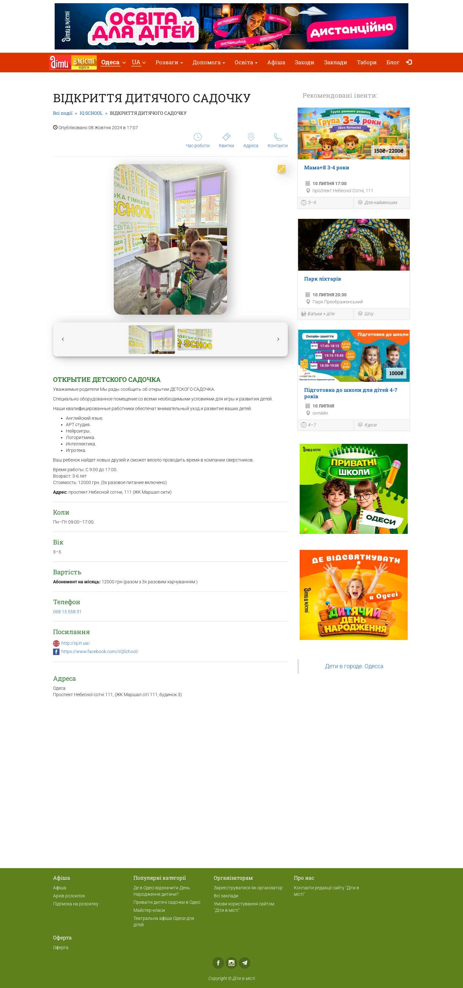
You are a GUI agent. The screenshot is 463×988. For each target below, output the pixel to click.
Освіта (246, 62)
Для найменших (377, 203)
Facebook (218, 963)
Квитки (226, 140)
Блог (393, 62)
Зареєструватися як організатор (248, 887)
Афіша (276, 62)
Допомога (209, 62)
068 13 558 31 (67, 611)
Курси (367, 425)
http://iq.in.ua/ (75, 643)
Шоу (365, 314)
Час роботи (198, 140)
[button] (113, 62)
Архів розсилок (69, 895)
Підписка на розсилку (75, 903)
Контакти (278, 140)
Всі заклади (226, 895)
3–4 (308, 203)
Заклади (335, 62)
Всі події (62, 113)
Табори (367, 62)
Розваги (169, 62)
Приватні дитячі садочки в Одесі (166, 902)
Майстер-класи (149, 910)
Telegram (244, 963)
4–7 (308, 425)
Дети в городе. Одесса (354, 666)
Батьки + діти (318, 314)
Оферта (60, 947)
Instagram (231, 963)
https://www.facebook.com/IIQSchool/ (100, 651)
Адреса (251, 140)
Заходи (304, 62)
